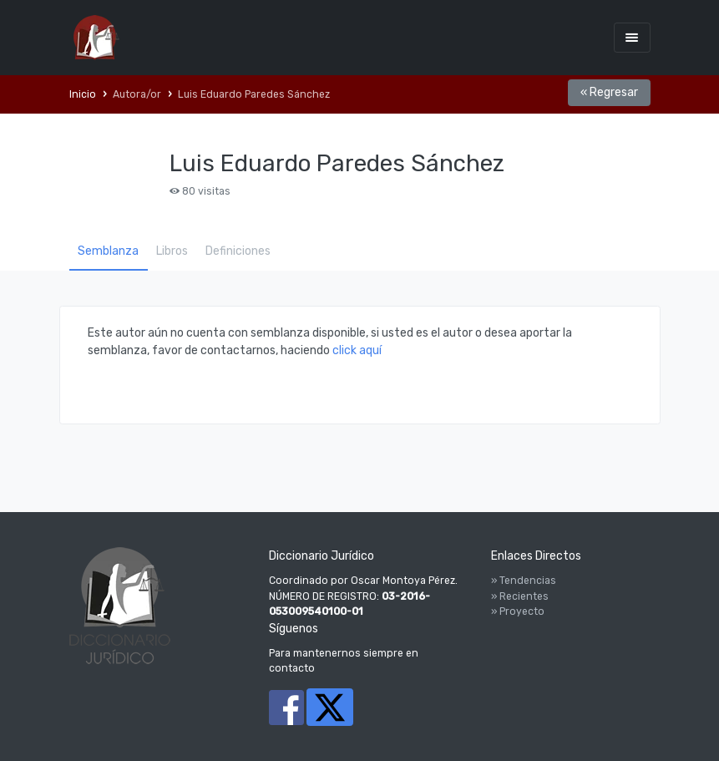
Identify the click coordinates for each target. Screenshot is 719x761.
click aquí (357, 350)
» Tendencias (523, 580)
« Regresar (609, 92)
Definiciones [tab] (238, 251)
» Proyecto (517, 611)
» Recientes (520, 596)
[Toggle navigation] (632, 37)
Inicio (82, 94)
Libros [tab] (172, 251)
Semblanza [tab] (108, 251)
